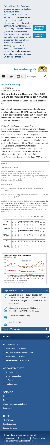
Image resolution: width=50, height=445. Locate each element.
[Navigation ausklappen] (3, 76)
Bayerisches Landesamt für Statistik (21, 435)
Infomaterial (8, 408)
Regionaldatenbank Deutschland (19, 352)
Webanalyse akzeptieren (39, 28)
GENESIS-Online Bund (15, 356)
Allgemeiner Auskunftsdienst (15, 404)
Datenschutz (23, 438)
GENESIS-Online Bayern (16, 348)
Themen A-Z (8, 420)
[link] (25, 299)
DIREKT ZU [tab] (9, 336)
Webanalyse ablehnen (39, 35)
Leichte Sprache (10, 428)
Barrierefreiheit (39, 438)
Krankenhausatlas (13, 376)
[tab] (25, 291)
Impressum (9, 438)
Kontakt (6, 396)
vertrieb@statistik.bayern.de (10, 209)
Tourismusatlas (12, 384)
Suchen (45, 77)
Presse (6, 400)
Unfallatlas (10, 380)
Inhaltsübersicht (9, 424)
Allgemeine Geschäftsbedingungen (19, 441)
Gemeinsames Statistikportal (17, 360)
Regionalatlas (11, 372)
